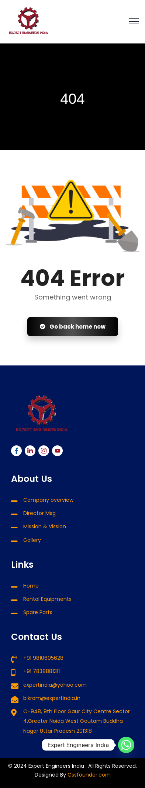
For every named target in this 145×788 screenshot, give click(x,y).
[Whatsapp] (126, 745)
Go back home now (73, 326)
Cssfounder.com (88, 774)
